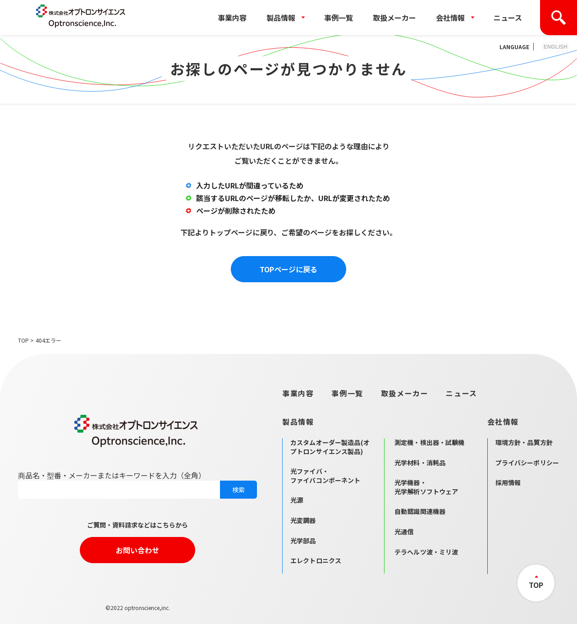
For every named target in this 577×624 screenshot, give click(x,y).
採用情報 (508, 482)
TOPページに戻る (288, 269)
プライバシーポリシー (527, 462)
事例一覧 (338, 17)
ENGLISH (556, 47)
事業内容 (232, 17)
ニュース (508, 17)
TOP (23, 340)
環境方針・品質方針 (524, 442)
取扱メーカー (394, 17)
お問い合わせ (137, 550)
